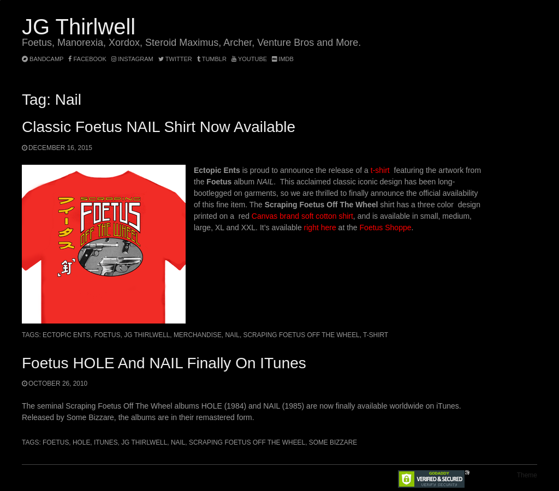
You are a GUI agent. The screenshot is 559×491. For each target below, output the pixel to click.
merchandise (198, 335)
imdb (283, 59)
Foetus (107, 335)
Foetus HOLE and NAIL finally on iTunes (164, 363)
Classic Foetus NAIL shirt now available (158, 126)
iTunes (106, 442)
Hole (81, 442)
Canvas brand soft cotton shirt (302, 216)
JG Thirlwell (78, 27)
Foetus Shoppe (386, 227)
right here (320, 227)
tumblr (212, 59)
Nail (232, 335)
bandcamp (42, 59)
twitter (175, 59)
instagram (132, 59)
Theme (527, 475)
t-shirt (380, 170)
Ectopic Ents (67, 335)
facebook (87, 59)
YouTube (249, 59)
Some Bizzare (333, 442)
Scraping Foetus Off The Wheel (301, 335)
